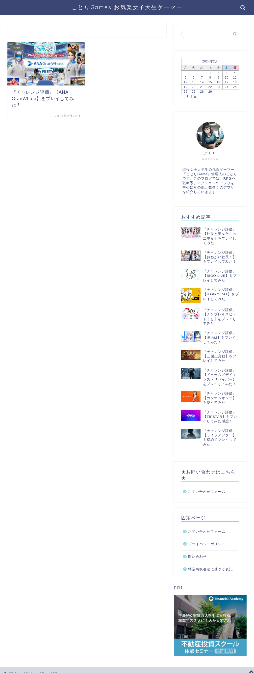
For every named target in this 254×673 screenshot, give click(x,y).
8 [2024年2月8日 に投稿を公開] (210, 77)
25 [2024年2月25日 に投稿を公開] (235, 87)
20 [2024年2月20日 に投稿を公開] (194, 87)
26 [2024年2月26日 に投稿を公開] (185, 91)
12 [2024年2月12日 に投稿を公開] (185, 82)
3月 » (191, 96)
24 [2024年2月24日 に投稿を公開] (227, 87)
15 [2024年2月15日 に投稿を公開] (210, 82)
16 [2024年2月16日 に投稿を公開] (218, 82)
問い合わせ (197, 557)
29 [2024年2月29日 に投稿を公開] (210, 91)
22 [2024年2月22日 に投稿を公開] (210, 87)
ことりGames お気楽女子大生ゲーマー (127, 7)
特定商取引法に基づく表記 (210, 569)
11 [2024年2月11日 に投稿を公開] (235, 77)
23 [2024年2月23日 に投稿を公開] (218, 87)
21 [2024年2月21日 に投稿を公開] (202, 87)
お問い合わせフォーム (206, 492)
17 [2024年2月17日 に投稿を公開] (227, 82)
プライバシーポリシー (206, 544)
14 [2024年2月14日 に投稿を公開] (202, 82)
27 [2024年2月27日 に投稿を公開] (194, 91)
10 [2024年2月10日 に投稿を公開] (227, 77)
